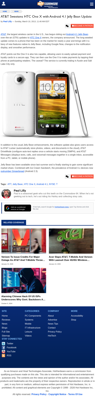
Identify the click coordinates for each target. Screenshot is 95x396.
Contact (52, 328)
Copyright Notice (57, 394)
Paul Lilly (20, 190)
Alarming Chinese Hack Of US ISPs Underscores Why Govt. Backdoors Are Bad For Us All (23, 298)
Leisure (28, 332)
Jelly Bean (18, 184)
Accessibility (77, 316)
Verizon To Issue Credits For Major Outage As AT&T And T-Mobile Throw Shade (22, 259)
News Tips (53, 324)
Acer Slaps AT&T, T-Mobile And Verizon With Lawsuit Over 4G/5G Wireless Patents (70, 259)
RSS (9, 355)
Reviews (6, 320)
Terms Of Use (75, 394)
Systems (29, 320)
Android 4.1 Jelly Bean (77, 34)
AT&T (3, 34)
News (16, 11)
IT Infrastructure (32, 328)
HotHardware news (62, 207)
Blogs (4, 328)
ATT (9, 184)
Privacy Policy (55, 332)
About (51, 316)
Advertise (52, 320)
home (5, 11)
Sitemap (6, 336)
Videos (28, 336)
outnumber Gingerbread (12, 171)
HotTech (52, 336)
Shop (73, 320)
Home (5, 316)
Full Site (6, 332)
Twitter (10, 343)
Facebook (11, 347)
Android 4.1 (42, 184)
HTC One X (35, 37)
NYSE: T (53, 184)
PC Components (33, 316)
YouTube (11, 351)
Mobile (28, 324)
